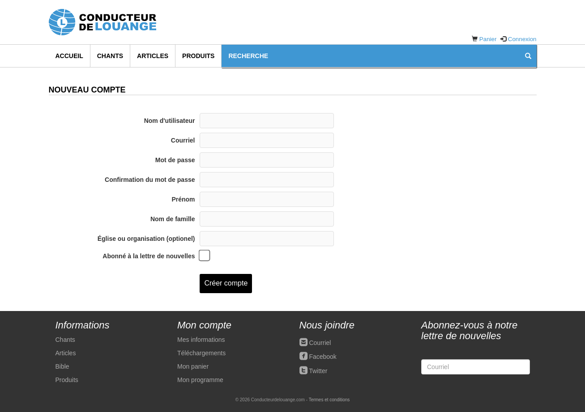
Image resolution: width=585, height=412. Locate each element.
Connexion (522, 39)
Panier (488, 39)
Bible (62, 366)
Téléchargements (201, 353)
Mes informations (201, 339)
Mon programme (200, 379)
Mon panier (193, 366)
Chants (110, 55)
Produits (198, 55)
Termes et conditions (329, 399)
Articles (152, 55)
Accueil (69, 55)
